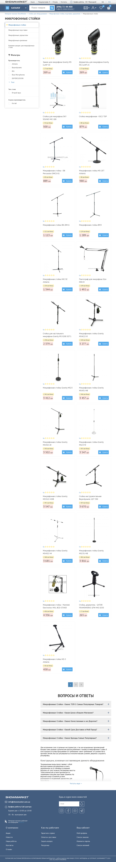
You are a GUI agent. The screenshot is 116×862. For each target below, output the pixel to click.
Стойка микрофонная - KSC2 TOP (93, 116)
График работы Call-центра (19, 807)
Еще (11, 82)
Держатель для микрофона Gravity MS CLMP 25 (94, 63)
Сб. (86, 2)
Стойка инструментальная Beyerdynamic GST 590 (90, 497)
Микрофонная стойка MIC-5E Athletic (55, 280)
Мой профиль (82, 833)
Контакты (64, 2)
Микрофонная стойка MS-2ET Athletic (91, 172)
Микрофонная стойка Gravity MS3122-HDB (55, 497)
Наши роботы (11, 841)
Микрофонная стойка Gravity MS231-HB (91, 552)
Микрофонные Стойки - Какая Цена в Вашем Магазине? (76, 712)
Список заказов (83, 837)
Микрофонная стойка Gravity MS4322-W (55, 552)
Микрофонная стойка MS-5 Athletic (54, 660)
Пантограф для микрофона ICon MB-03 (92, 280)
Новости (9, 837)
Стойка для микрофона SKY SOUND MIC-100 (54, 117)
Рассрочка (45, 845)
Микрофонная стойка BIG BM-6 (56, 225)
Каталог (13, 8)
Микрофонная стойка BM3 (90, 225)
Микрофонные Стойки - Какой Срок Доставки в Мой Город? (76, 729)
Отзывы (55, 2)
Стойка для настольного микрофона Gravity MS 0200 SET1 (57, 335)
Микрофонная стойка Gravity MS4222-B (91, 335)
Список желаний (83, 845)
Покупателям (43, 2)
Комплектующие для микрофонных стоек (21, 46)
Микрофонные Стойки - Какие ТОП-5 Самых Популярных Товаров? (76, 704)
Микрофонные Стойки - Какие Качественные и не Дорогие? (76, 721)
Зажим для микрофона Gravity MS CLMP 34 (57, 63)
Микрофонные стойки (17, 25)
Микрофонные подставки (17, 30)
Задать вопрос (47, 841)
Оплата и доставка (48, 837)
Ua (103, 2)
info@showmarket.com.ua (17, 802)
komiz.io (21, 822)
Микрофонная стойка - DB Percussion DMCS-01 (54, 172)
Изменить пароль (83, 841)
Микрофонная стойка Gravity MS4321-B (55, 443)
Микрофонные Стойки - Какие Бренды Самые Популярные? (76, 738)
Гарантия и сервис (48, 833)
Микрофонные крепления (17, 40)
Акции (33, 2)
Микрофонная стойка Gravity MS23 (57, 388)
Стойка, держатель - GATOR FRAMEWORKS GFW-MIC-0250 (91, 606)
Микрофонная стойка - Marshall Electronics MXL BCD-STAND (56, 606)
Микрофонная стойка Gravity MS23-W (91, 443)
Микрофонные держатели (18, 35)
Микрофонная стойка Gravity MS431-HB (91, 389)
